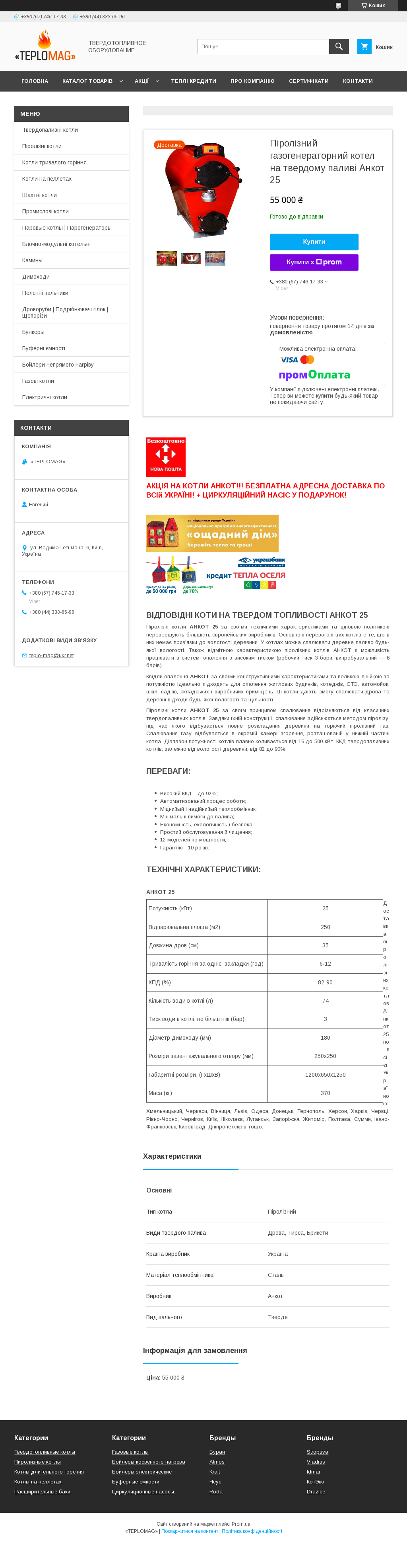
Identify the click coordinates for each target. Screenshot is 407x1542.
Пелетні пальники (45, 293)
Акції (142, 81)
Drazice (316, 1492)
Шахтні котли (39, 195)
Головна (34, 81)
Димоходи (36, 276)
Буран (217, 1452)
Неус (215, 1482)
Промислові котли (45, 211)
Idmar (313, 1472)
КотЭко (315, 1482)
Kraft (214, 1472)
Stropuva (317, 1452)
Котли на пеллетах (47, 179)
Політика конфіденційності (252, 1531)
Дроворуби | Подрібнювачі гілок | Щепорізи (65, 312)
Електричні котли (44, 397)
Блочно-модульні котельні (56, 244)
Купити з (314, 262)
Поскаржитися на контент (189, 1531)
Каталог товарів (87, 81)
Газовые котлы (130, 1452)
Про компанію (253, 81)
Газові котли (38, 381)
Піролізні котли (42, 146)
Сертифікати (309, 81)
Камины (32, 260)
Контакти (358, 81)
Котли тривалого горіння (54, 162)
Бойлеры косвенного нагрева (148, 1462)
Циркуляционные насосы (143, 1492)
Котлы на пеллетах (38, 1482)
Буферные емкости (135, 1482)
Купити (314, 241)
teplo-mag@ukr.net (51, 655)
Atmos (217, 1462)
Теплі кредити (193, 81)
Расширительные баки (42, 1492)
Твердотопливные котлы (44, 1452)
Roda (216, 1492)
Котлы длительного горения (49, 1472)
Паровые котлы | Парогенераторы (67, 227)
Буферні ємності (43, 348)
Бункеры (33, 332)
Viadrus (316, 1462)
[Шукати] (339, 46)
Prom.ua (241, 1524)
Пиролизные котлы (37, 1462)
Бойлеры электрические (142, 1472)
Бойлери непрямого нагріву (58, 364)
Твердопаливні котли (50, 130)
